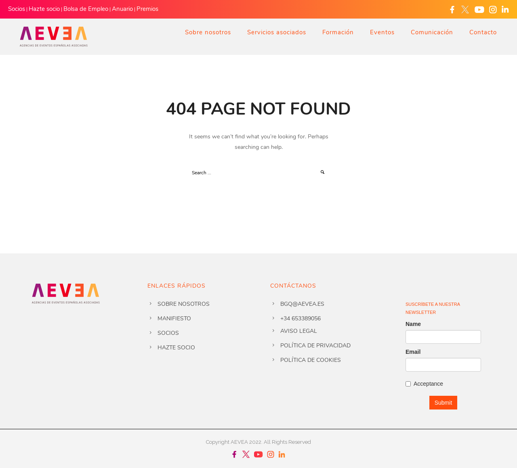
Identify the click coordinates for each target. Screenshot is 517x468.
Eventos (382, 32)
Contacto (483, 32)
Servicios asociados (276, 32)
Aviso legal (298, 331)
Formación (338, 32)
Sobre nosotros (208, 32)
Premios (147, 9)
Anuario (122, 9)
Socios (16, 9)
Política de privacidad (315, 345)
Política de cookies (310, 360)
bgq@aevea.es (302, 304)
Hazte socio (44, 9)
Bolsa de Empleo (85, 9)
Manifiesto (174, 318)
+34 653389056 (300, 318)
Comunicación (432, 32)
